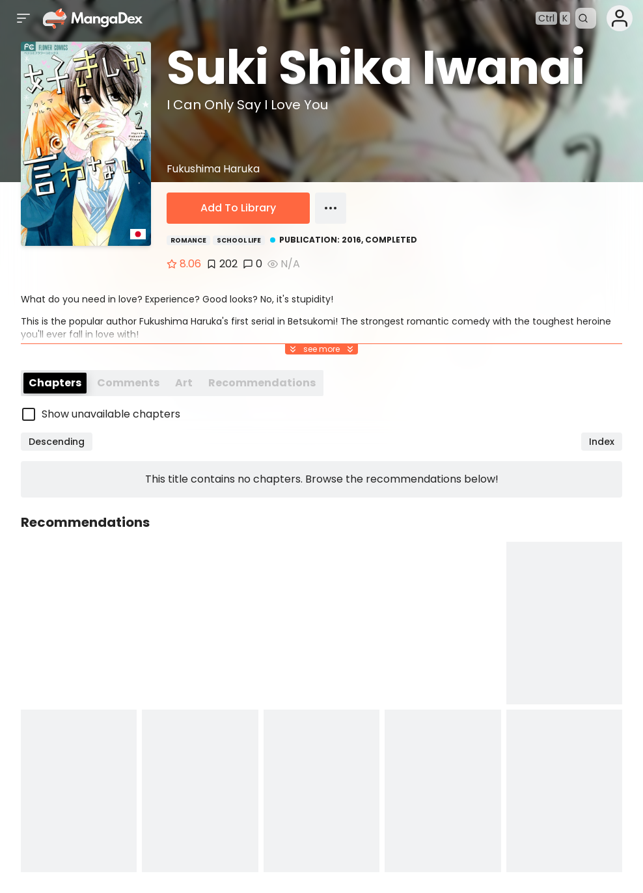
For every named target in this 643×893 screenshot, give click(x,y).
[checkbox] (321, 414)
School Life (239, 240)
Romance (188, 240)
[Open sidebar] (23, 18)
